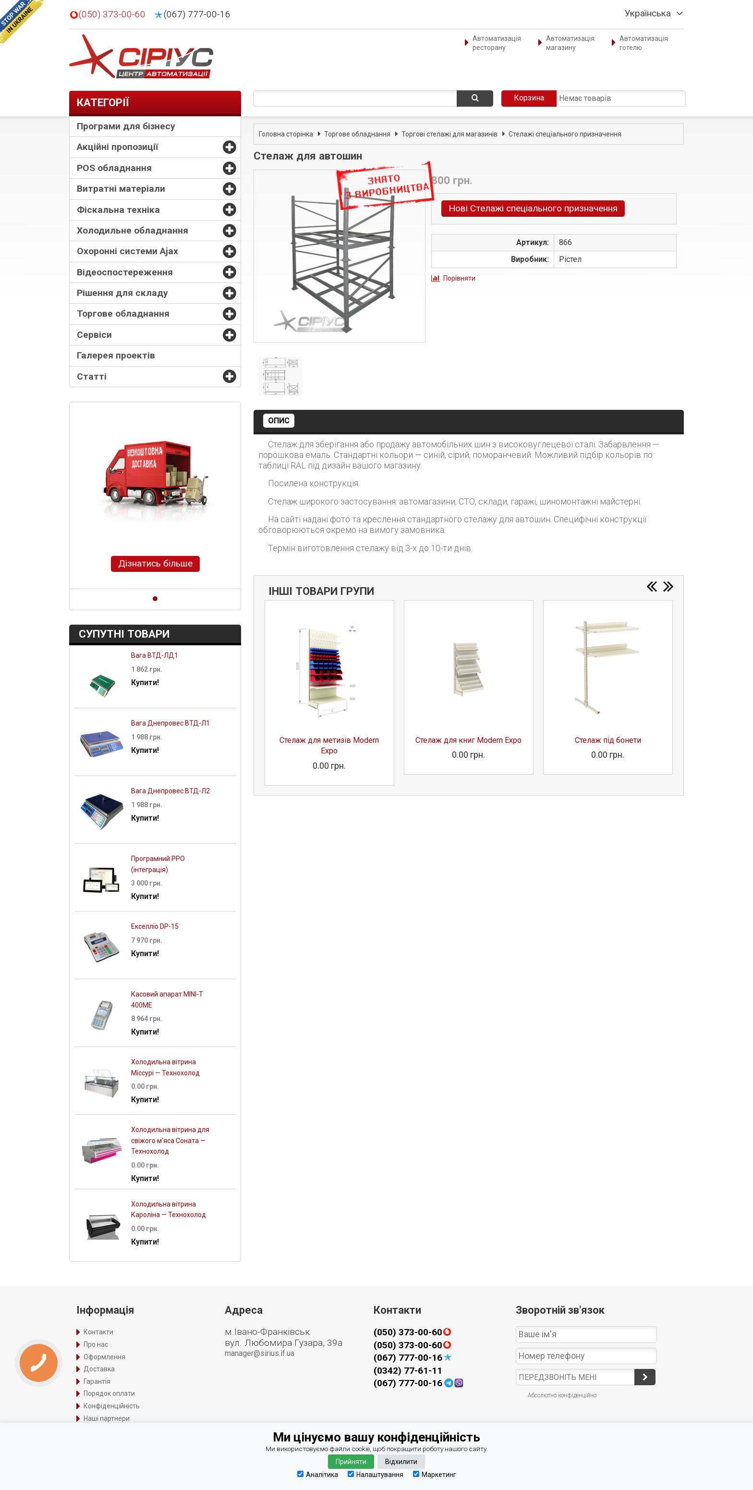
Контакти (98, 1332)
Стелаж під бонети (608, 740)
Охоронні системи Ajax (127, 251)
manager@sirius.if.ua (259, 1353)
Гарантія (97, 1381)
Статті (92, 376)
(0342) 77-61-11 (408, 1370)
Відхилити (401, 1461)
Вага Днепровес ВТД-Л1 (170, 723)
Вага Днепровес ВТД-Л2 (170, 791)
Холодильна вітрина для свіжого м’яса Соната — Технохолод (170, 1140)
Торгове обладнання (123, 313)
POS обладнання (114, 167)
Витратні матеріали (121, 188)
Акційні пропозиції (117, 146)
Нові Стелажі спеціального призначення (533, 208)
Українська (648, 13)
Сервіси (94, 334)
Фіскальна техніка (118, 209)
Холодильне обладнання (132, 230)
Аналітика (317, 1474)
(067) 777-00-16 (197, 14)
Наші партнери (107, 1418)
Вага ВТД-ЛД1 (154, 655)
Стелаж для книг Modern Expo (468, 740)
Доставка (99, 1369)
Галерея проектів (116, 355)
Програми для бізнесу (126, 126)
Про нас (96, 1344)
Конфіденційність (112, 1406)
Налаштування (375, 1474)
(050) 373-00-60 (112, 14)
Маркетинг (434, 1474)
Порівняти (459, 278)
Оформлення (104, 1357)
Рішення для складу (122, 292)
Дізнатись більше (155, 563)
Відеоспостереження (125, 272)
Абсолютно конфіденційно (562, 1395)
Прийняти (351, 1461)
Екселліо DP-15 (155, 926)
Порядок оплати (109, 1393)
